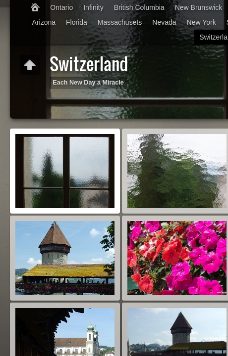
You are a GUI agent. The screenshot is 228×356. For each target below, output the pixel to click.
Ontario (61, 7)
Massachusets (120, 22)
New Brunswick (199, 7)
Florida (76, 22)
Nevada (164, 22)
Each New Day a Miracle (88, 82)
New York (201, 22)
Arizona (44, 22)
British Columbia (139, 7)
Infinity (93, 7)
